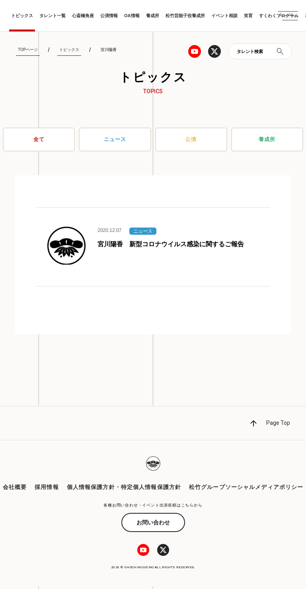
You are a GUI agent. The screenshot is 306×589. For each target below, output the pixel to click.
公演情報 (109, 15)
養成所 (152, 15)
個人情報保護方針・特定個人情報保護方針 (124, 490)
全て (39, 139)
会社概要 (15, 490)
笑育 (248, 15)
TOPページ (28, 49)
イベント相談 (224, 15)
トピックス (22, 15)
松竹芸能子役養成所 (185, 15)
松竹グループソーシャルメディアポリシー (246, 490)
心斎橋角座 (83, 15)
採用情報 (46, 490)
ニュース (115, 139)
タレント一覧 (52, 15)
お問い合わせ (153, 525)
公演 (191, 139)
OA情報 (132, 15)
